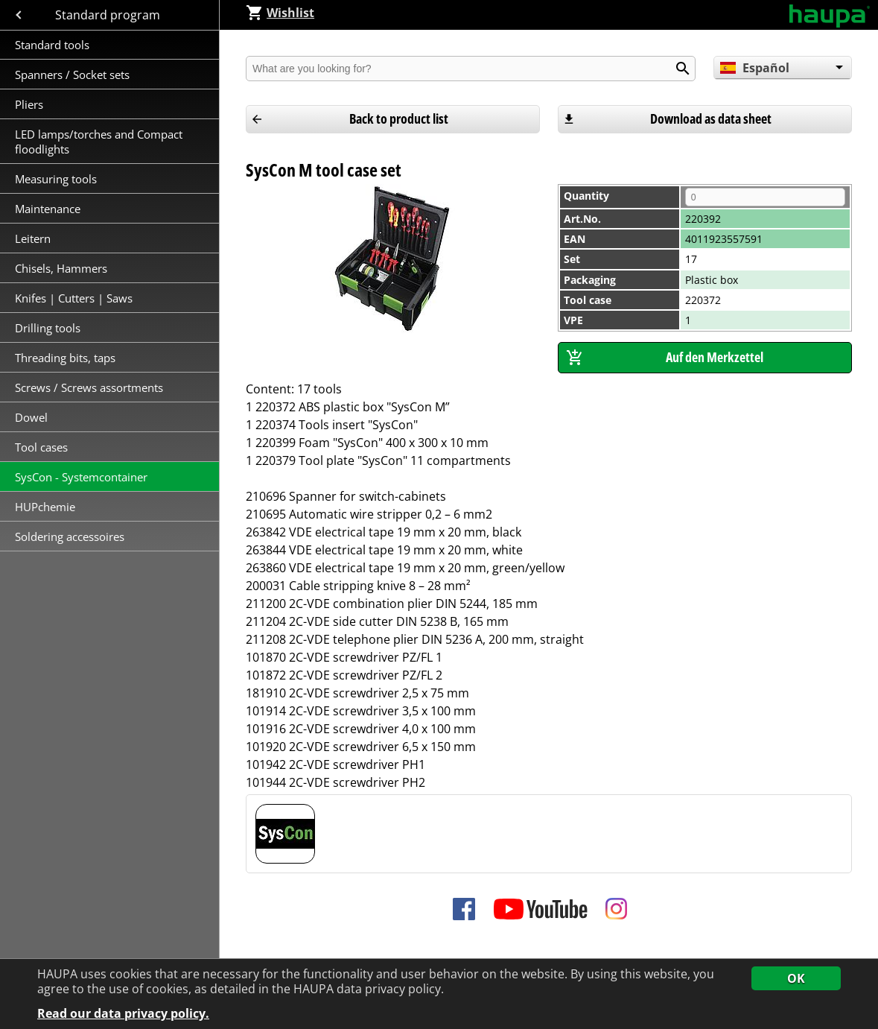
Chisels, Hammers (61, 268)
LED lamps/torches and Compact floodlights (98, 141)
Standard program (109, 15)
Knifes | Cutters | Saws (74, 298)
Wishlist (280, 13)
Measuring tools (56, 178)
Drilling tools (47, 327)
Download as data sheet (711, 118)
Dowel (31, 417)
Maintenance (49, 208)
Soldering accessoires (69, 536)
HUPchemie (45, 506)
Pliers (29, 104)
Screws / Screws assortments (89, 387)
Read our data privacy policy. (123, 1014)
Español (754, 68)
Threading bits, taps (65, 357)
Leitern (34, 238)
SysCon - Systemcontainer (81, 476)
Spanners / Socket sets (72, 74)
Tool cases (43, 447)
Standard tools (52, 44)
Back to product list (398, 118)
